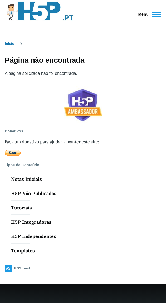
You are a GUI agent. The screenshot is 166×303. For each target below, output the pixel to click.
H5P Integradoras (31, 222)
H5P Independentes (33, 236)
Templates (23, 250)
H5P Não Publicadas (33, 193)
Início (9, 44)
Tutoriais (21, 208)
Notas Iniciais (26, 179)
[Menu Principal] (148, 14)
